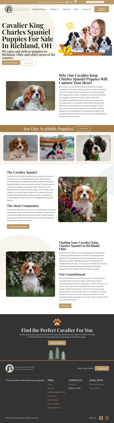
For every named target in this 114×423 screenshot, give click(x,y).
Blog (76, 9)
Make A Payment (54, 408)
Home (50, 384)
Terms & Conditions (96, 384)
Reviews (54, 9)
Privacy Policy (94, 388)
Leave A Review (54, 404)
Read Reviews (53, 400)
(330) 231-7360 (74, 388)
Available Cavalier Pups (56, 392)
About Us (66, 9)
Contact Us (86, 9)
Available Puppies (39, 9)
